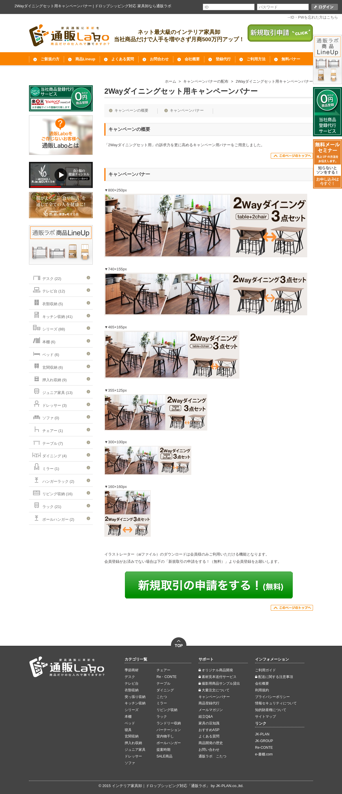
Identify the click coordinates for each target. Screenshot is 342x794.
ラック (162, 717)
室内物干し (165, 736)
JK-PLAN (262, 734)
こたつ (162, 697)
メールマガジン (211, 710)
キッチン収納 (135, 703)
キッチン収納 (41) (52, 315)
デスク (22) (46, 277)
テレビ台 (132, 683)
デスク (130, 677)
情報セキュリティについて (276, 703)
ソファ (130, 763)
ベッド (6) (45, 353)
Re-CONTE (264, 748)
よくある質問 (122, 59)
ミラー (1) (45, 467)
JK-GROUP (264, 741)
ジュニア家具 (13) (52, 391)
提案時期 (163, 750)
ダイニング (165, 690)
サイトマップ (265, 717)
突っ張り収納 (135, 697)
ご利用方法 (256, 59)
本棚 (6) (43, 340)
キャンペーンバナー (187, 110)
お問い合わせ (209, 750)
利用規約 (262, 690)
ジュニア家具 (135, 750)
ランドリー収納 (169, 723)
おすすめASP (209, 730)
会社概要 (192, 59)
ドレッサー (133, 756)
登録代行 (223, 59)
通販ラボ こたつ (212, 756)
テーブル (163, 683)
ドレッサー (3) (49, 404)
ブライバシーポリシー (272, 697)
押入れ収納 (133, 743)
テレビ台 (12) (48, 289)
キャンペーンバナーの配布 (205, 81)
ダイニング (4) (49, 454)
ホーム (170, 81)
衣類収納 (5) (47, 302)
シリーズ (132, 710)
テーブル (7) (47, 442)
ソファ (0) (45, 416)
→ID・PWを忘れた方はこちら (312, 17)
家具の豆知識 (209, 723)
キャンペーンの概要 (131, 110)
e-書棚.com (264, 754)
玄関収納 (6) (47, 366)
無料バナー (290, 59)
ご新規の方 (50, 59)
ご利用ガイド (265, 670)
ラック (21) (46, 505)
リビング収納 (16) (52, 492)
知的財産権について (270, 710)
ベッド (130, 723)
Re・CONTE (167, 677)
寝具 (128, 730)
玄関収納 (132, 736)
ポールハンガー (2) (53, 518)
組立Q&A (206, 717)
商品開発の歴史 (211, 743)
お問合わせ (159, 59)
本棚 (128, 717)
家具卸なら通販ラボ (154, 6)
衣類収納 (132, 690)
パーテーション (169, 730)
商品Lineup (85, 59)
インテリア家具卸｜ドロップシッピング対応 (149, 786)
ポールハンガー (169, 743)
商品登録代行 (209, 703)
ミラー (162, 703)
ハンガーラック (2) (53, 480)
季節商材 (132, 670)
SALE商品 (164, 756)
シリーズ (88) (48, 327)
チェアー (163, 670)
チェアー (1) (47, 429)
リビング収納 (167, 710)
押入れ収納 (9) (49, 378)
